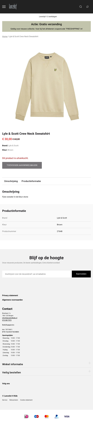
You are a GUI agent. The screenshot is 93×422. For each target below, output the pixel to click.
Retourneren (13, 400)
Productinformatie (31, 181)
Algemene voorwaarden (12, 300)
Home (4, 36)
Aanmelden (81, 274)
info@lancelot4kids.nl (9, 318)
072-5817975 (6, 320)
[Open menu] (4, 6)
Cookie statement (26, 400)
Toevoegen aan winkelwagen (22, 165)
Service (4, 400)
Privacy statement (10, 295)
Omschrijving (11, 181)
